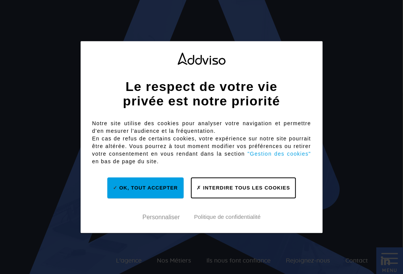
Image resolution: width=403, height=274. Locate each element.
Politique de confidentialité (227, 216)
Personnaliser (161, 217)
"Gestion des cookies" (279, 154)
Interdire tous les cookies (243, 188)
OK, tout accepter (145, 188)
